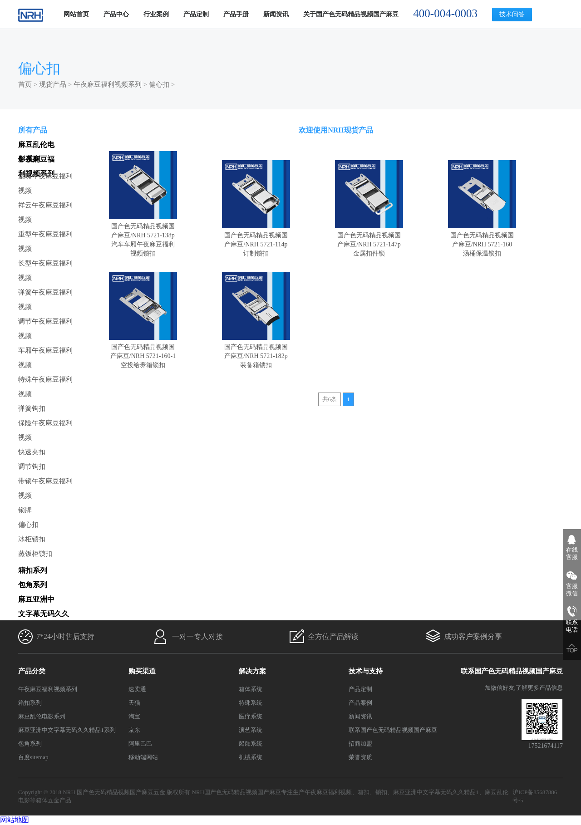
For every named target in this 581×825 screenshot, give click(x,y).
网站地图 (14, 820)
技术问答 (512, 14)
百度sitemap (33, 757)
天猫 (134, 702)
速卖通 (137, 689)
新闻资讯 (276, 14)
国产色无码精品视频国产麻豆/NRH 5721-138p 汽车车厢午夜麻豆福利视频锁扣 (143, 235)
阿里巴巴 (140, 743)
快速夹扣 (31, 452)
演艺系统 (250, 730)
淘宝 (134, 716)
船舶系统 (250, 743)
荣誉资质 (360, 757)
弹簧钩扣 (31, 408)
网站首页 (76, 14)
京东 (134, 730)
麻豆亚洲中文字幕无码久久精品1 (436, 792)
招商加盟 (360, 743)
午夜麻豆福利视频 (328, 792)
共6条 (329, 399)
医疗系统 (250, 716)
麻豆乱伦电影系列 (41, 716)
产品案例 (360, 702)
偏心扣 (159, 84)
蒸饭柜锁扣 (35, 553)
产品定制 (196, 14)
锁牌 (25, 510)
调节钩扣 (31, 466)
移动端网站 (143, 757)
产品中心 (116, 14)
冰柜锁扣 (31, 539)
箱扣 (363, 792)
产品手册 (236, 14)
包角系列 (30, 743)
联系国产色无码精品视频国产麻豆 (393, 730)
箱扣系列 (30, 702)
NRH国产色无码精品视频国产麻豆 (236, 792)
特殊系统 (250, 702)
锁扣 (381, 792)
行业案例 (156, 14)
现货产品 (52, 84)
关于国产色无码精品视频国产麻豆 (351, 14)
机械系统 (250, 757)
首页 (25, 84)
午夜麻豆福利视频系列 (108, 84)
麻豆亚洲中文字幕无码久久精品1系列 (67, 730)
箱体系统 (250, 689)
